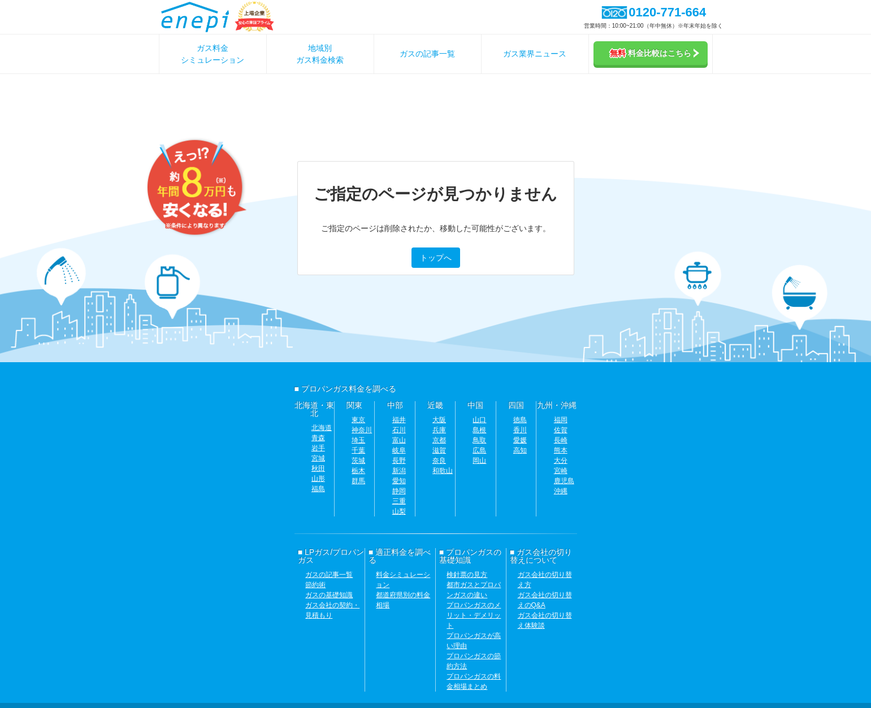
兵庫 (439, 430)
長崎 (560, 440)
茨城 (358, 460)
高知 (520, 450)
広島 (479, 450)
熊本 (560, 450)
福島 (318, 489)
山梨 (399, 511)
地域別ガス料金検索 (320, 54)
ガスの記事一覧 (427, 53)
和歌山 (442, 471)
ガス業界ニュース (534, 53)
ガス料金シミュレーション (212, 54)
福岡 (560, 420)
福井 (399, 420)
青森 (318, 438)
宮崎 (560, 471)
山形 (318, 479)
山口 (479, 420)
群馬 (358, 481)
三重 (399, 501)
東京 (358, 420)
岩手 (318, 448)
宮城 (318, 458)
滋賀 (439, 450)
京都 (439, 440)
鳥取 (479, 440)
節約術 (315, 585)
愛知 (399, 481)
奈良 (439, 460)
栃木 (358, 471)
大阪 (439, 420)
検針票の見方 (467, 575)
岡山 (479, 460)
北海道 (321, 428)
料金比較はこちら (654, 53)
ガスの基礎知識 (329, 595)
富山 (399, 440)
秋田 (318, 468)
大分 (560, 460)
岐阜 (399, 450)
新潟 (399, 471)
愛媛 (520, 440)
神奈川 (362, 430)
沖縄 (560, 491)
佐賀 (560, 430)
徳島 (520, 420)
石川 (399, 430)
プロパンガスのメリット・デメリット (474, 615)
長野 (399, 460)
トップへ (436, 257)
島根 (479, 430)
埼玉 (358, 440)
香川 (520, 430)
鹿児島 (564, 481)
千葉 (358, 450)
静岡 (399, 491)
